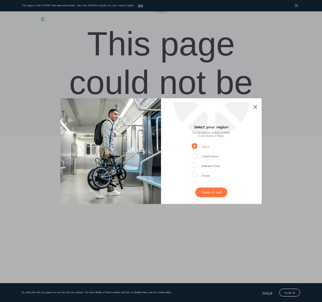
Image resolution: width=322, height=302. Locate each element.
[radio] (205, 146)
